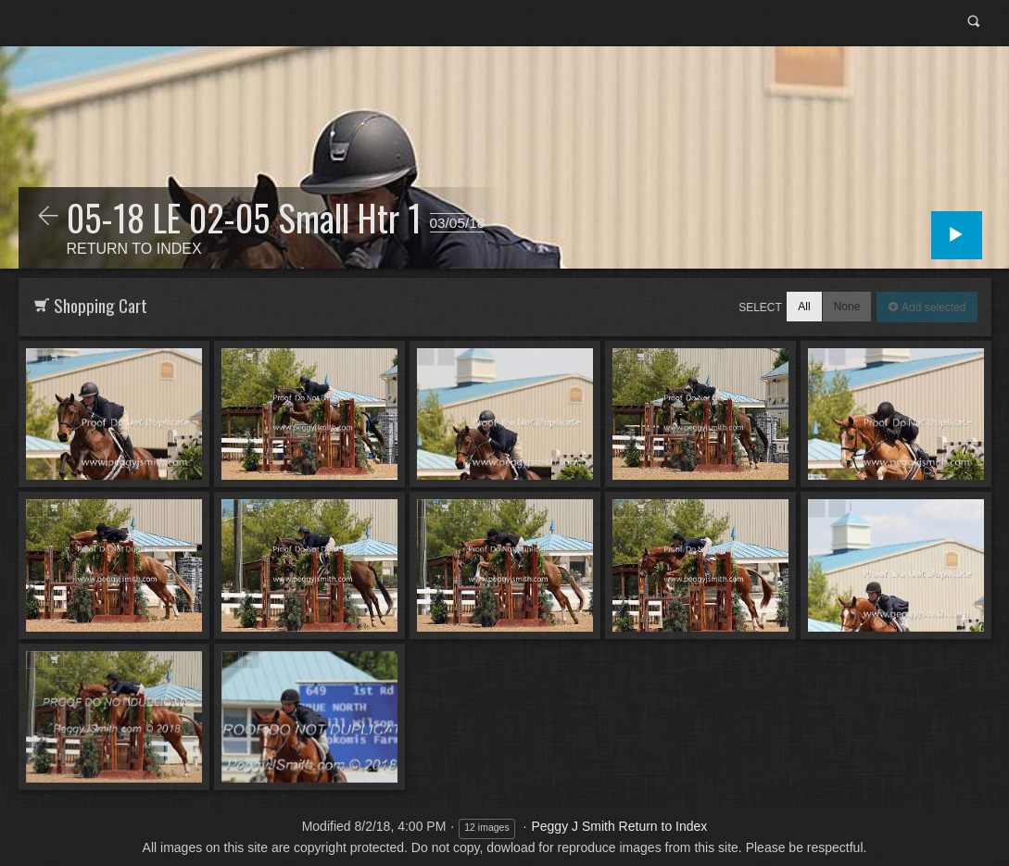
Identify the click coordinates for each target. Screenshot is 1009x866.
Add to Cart (55, 357)
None (847, 306)
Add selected (932, 307)
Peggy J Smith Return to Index (619, 826)
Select (760, 307)
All (804, 306)
